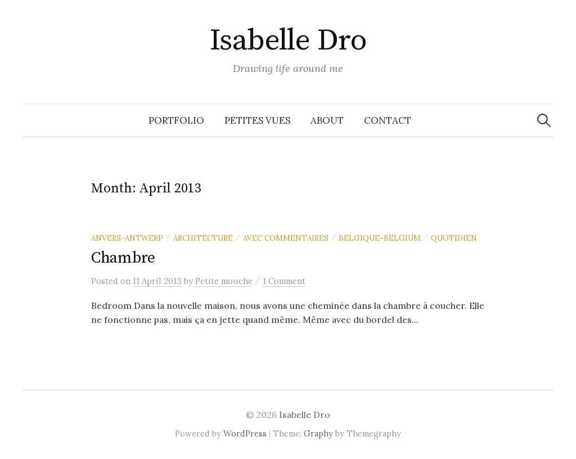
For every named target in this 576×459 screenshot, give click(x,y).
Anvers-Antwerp (127, 238)
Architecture (203, 238)
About (327, 120)
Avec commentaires (285, 238)
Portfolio (176, 120)
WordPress (245, 433)
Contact (387, 120)
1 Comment (284, 281)
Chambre (123, 258)
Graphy (318, 433)
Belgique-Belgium (380, 238)
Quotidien (454, 238)
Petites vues (257, 120)
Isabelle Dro (288, 40)
